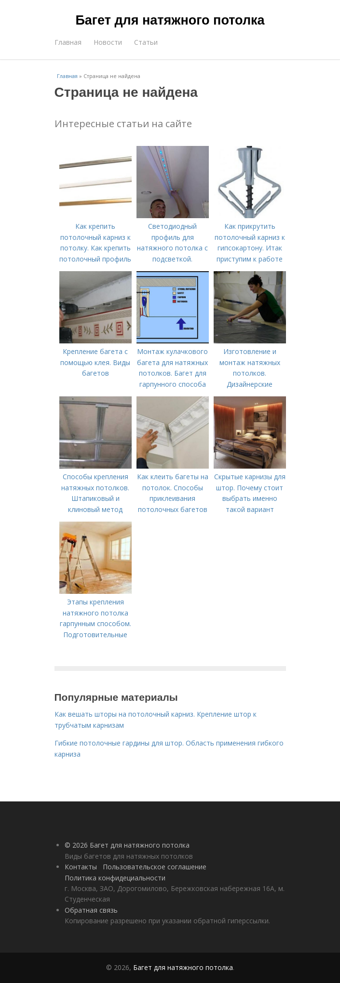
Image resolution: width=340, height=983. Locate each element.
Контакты (81, 866)
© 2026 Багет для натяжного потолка (127, 845)
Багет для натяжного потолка (169, 20)
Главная (68, 42)
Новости (108, 42)
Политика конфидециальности (115, 877)
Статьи (146, 42)
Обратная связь (91, 910)
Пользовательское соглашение (154, 866)
